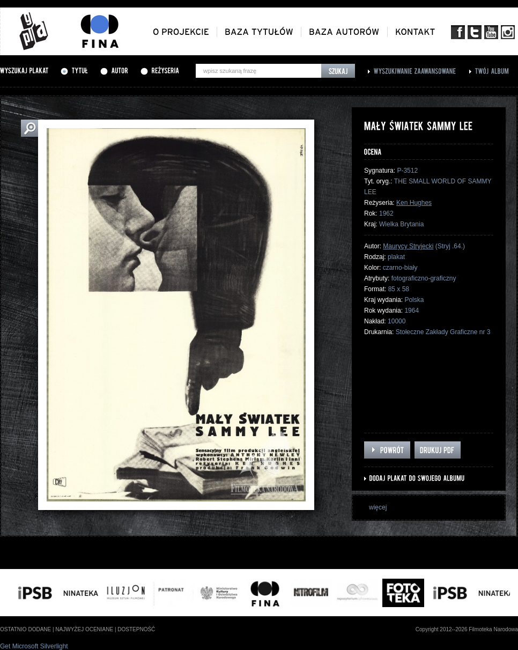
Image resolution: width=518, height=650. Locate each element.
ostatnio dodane (25, 629)
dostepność (136, 629)
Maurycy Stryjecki (408, 246)
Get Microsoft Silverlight (34, 646)
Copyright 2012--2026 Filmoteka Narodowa (467, 629)
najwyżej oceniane (84, 629)
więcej (378, 507)
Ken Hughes (414, 202)
